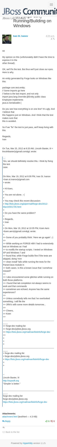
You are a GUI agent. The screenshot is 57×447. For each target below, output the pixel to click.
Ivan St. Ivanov (20, 36)
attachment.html (9, 416)
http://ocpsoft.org (11, 380)
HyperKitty (28, 443)
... (4, 158)
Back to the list (10, 432)
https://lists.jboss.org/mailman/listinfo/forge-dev (28, 332)
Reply (6, 421)
